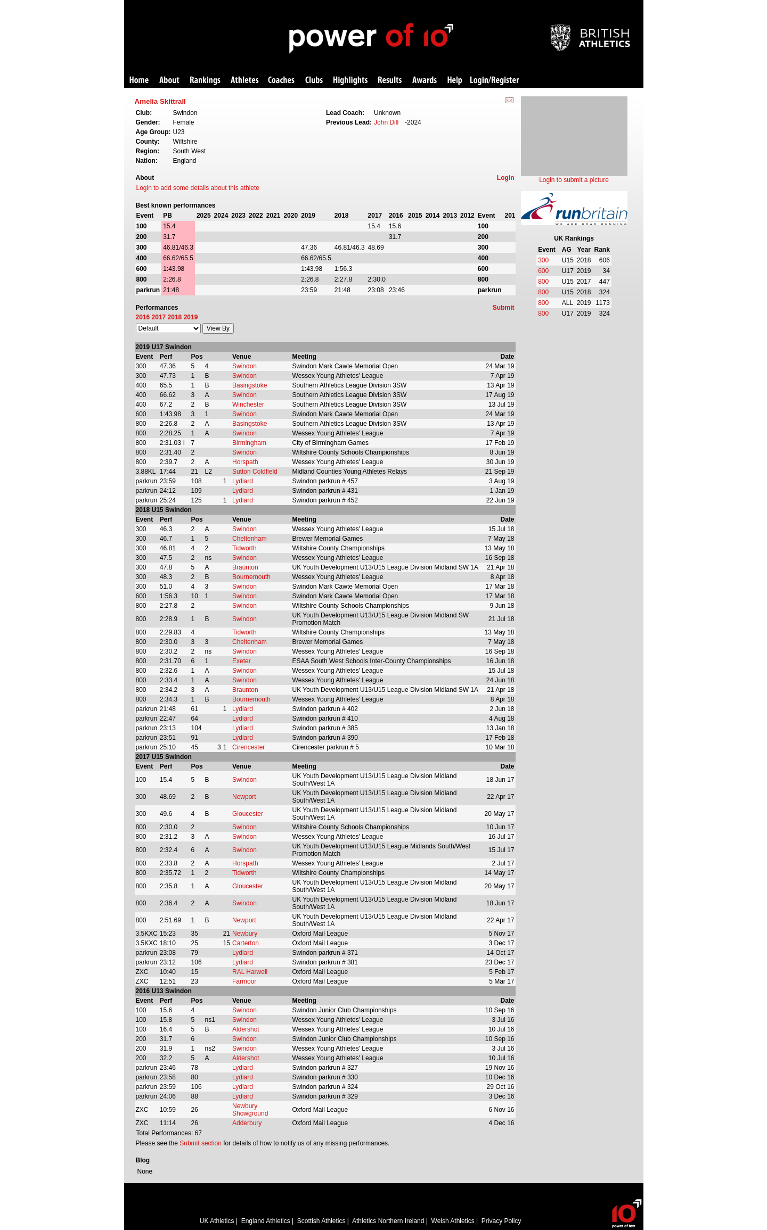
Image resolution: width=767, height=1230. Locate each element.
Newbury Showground (250, 1109)
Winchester (248, 404)
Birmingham (249, 443)
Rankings (205, 80)
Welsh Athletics (453, 1221)
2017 (159, 317)
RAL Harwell (249, 972)
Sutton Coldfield (255, 471)
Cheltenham (249, 538)
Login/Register (494, 80)
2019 (191, 317)
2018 (175, 317)
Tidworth (244, 548)
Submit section (200, 1143)
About (169, 80)
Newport (244, 796)
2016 (143, 317)
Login (506, 177)
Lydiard (242, 481)
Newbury (244, 933)
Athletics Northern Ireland (388, 1221)
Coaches (281, 80)
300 (543, 260)
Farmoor (244, 981)
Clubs (314, 80)
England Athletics (265, 1221)
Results (390, 80)
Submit (504, 307)
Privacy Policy (501, 1221)
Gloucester (247, 814)
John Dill (386, 122)
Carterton (245, 943)
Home (139, 80)
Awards (424, 80)
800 (543, 281)
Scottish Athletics (321, 1221)
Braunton (245, 567)
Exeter (241, 661)
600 (543, 271)
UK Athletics (217, 1221)
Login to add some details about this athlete (198, 188)
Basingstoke (249, 385)
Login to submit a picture (574, 180)
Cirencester (248, 747)
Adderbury (247, 1123)
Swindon (244, 366)
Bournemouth (251, 577)
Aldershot (245, 1029)
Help (454, 80)
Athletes (245, 80)
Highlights (350, 80)
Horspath (245, 462)
